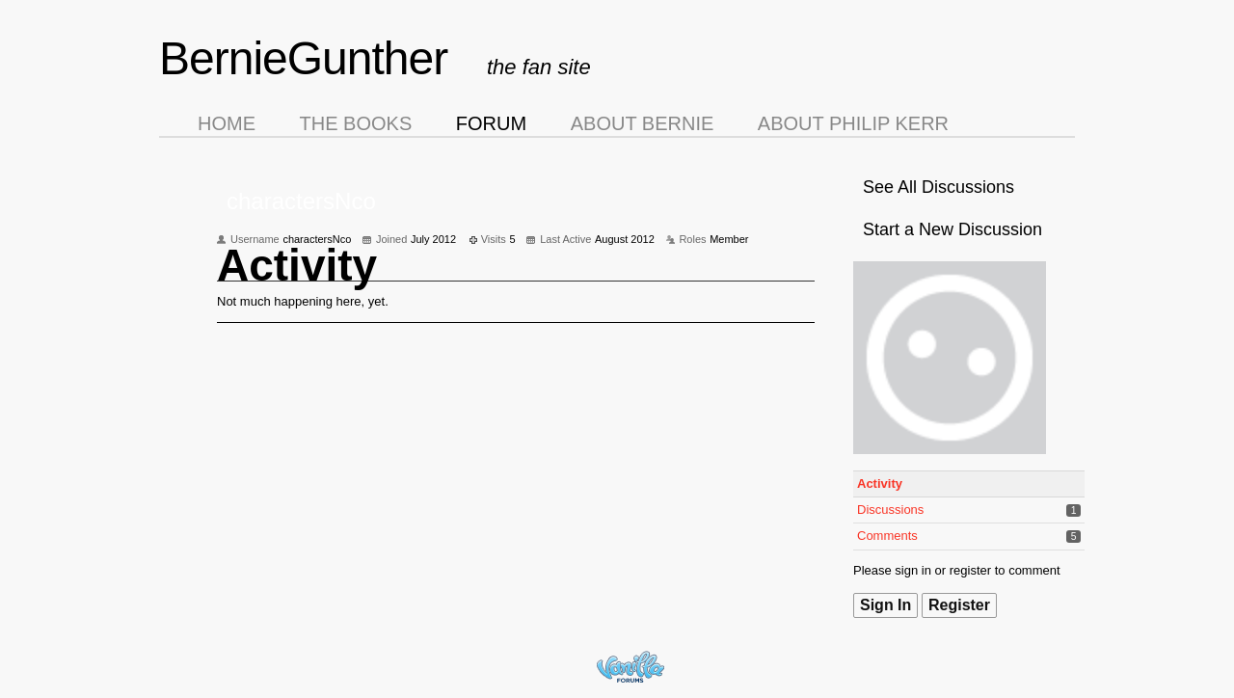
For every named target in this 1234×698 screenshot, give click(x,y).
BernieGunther (303, 58)
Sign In (885, 605)
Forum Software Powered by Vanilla (630, 667)
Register (959, 605)
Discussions (890, 509)
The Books (356, 123)
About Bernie (642, 123)
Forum (491, 123)
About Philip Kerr (853, 123)
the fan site (539, 67)
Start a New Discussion (952, 229)
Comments (887, 535)
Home (226, 123)
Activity (879, 483)
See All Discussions (938, 187)
